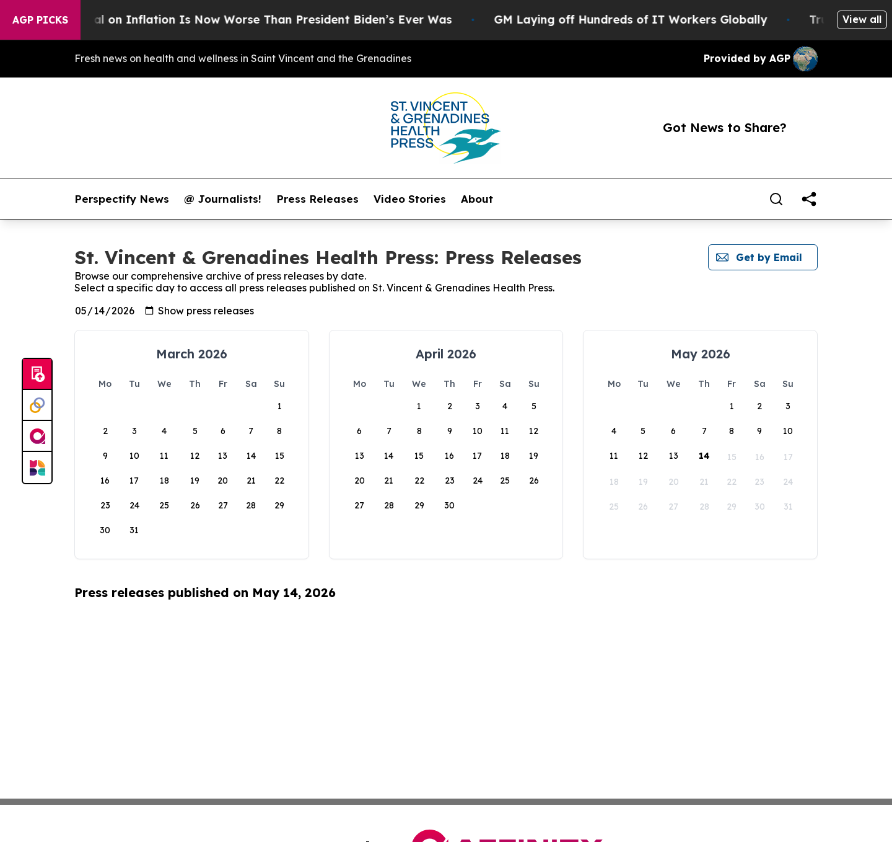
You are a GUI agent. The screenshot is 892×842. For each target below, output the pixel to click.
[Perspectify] (37, 405)
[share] (809, 199)
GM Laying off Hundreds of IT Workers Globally (652, 19)
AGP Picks (40, 20)
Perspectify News (121, 199)
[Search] (776, 199)
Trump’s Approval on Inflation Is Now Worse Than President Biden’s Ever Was (249, 19)
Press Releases (317, 199)
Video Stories (410, 199)
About (477, 199)
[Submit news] (37, 374)
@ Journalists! (222, 199)
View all (861, 19)
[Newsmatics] (37, 467)
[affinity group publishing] (37, 436)
